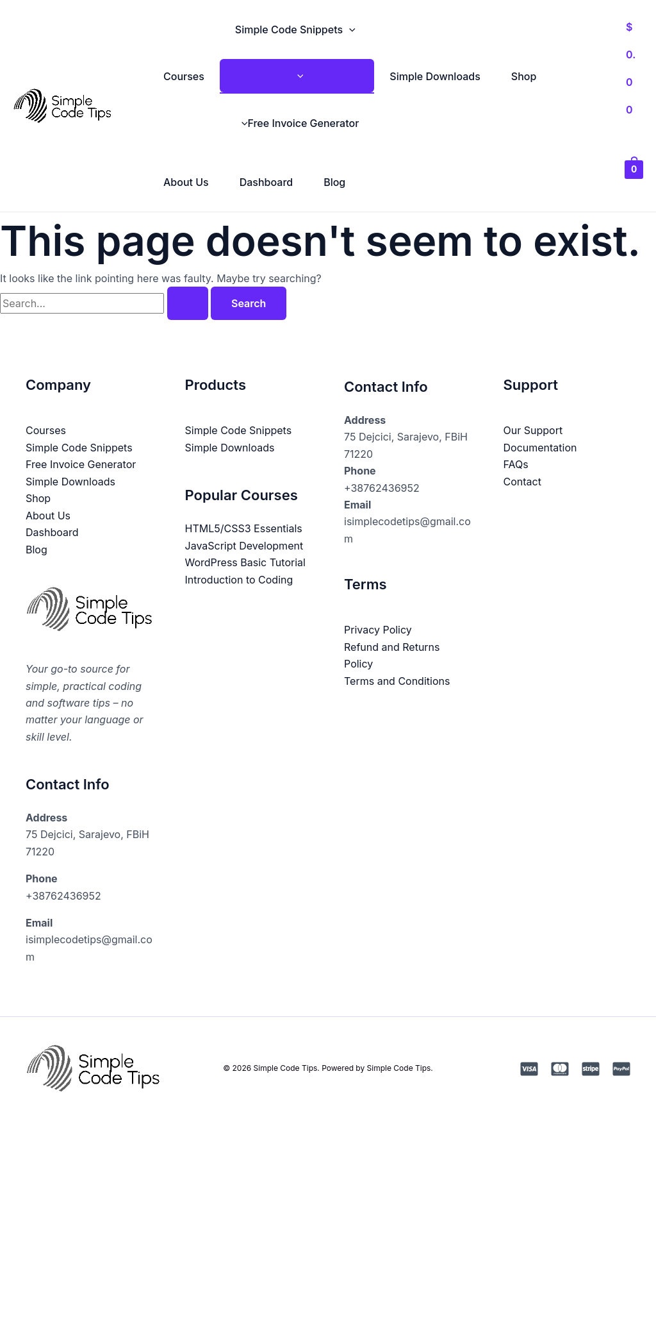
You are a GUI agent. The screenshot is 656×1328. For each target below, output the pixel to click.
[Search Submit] (187, 303)
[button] (349, 29)
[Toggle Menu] (297, 75)
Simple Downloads (435, 76)
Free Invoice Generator (297, 123)
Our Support (533, 430)
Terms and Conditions (397, 680)
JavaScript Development (244, 545)
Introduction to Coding (239, 579)
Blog (334, 182)
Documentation (540, 447)
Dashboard (266, 182)
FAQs (516, 464)
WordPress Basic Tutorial (245, 562)
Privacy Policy (378, 629)
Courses (183, 76)
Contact (522, 481)
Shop (524, 76)
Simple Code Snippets (295, 29)
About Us (186, 182)
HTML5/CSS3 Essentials (243, 528)
